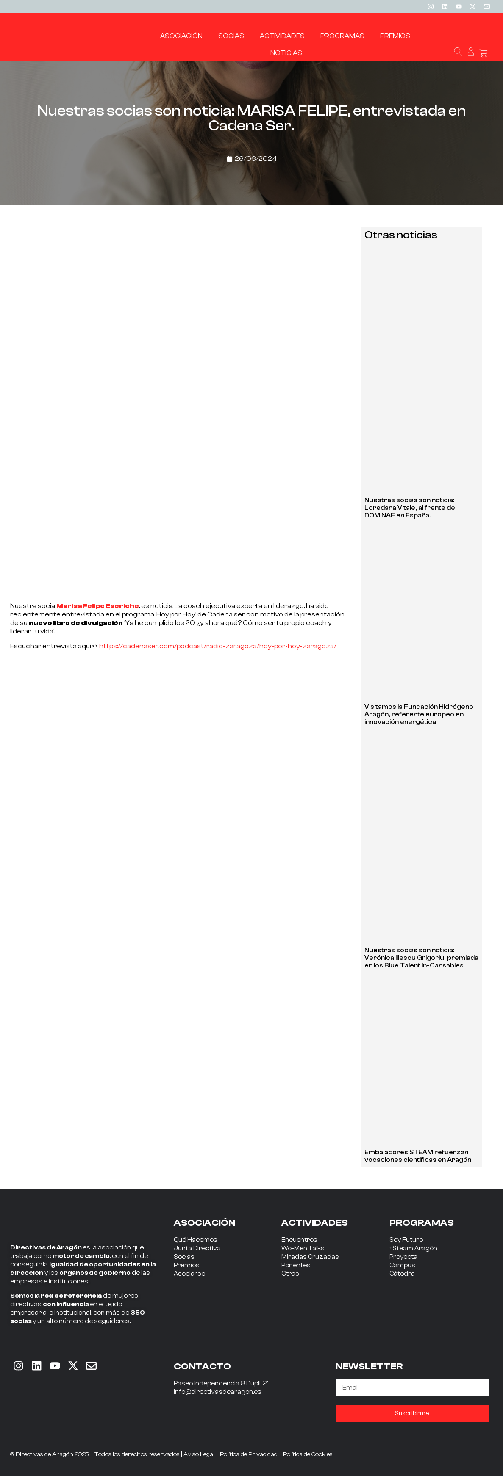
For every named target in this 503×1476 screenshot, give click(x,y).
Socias (184, 1256)
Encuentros (299, 1240)
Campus (402, 1265)
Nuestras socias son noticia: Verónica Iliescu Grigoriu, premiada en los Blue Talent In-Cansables (421, 958)
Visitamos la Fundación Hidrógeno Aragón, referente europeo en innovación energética (418, 714)
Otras (290, 1273)
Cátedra (402, 1273)
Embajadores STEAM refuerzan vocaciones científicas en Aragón (417, 1156)
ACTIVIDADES (314, 1222)
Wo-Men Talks (303, 1248)
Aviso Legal (198, 1454)
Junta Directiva (197, 1248)
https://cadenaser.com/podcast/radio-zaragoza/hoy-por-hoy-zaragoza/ (217, 646)
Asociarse (189, 1273)
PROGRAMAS (421, 1222)
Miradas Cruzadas (310, 1256)
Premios (187, 1265)
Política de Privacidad (249, 1454)
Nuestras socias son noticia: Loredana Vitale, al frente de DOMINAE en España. (409, 508)
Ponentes (296, 1265)
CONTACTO (202, 1366)
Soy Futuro (406, 1240)
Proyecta (403, 1256)
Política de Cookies (308, 1454)
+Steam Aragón (413, 1248)
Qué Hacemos (195, 1240)
